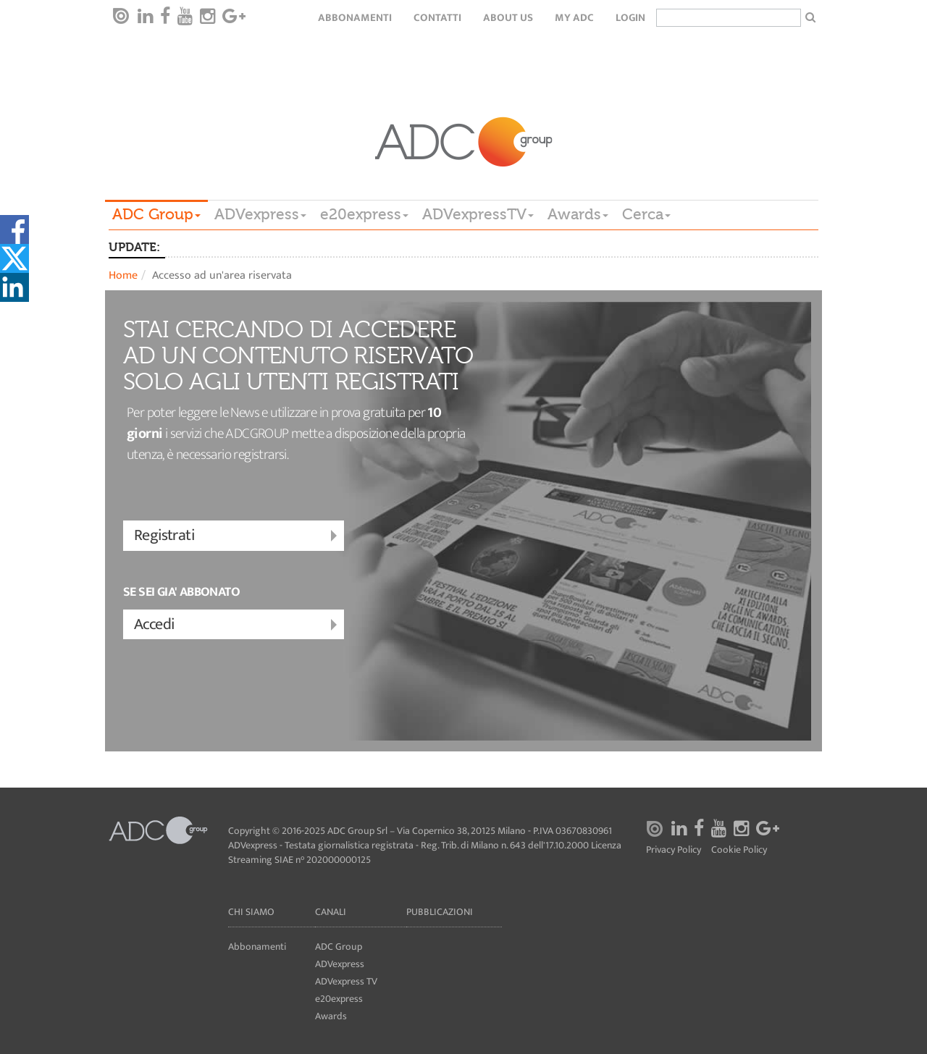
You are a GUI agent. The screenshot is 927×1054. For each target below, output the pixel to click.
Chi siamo (251, 911)
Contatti (437, 18)
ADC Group (156, 214)
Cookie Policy (739, 850)
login (630, 18)
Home (123, 275)
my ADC (574, 18)
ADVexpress (260, 214)
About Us (508, 18)
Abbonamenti (355, 18)
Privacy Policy (673, 850)
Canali (330, 911)
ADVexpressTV (478, 214)
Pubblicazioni (439, 911)
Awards (578, 214)
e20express (364, 214)
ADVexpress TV (346, 981)
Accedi (237, 625)
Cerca (646, 214)
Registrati (237, 536)
